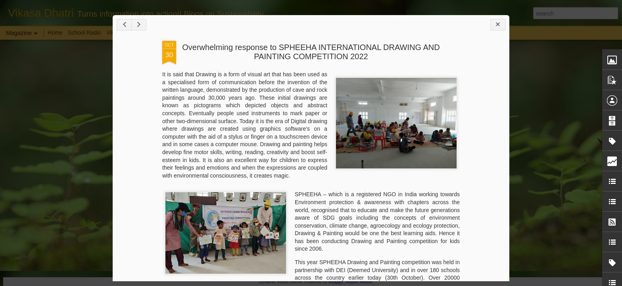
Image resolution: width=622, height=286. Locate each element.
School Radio (84, 32)
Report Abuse (359, 281)
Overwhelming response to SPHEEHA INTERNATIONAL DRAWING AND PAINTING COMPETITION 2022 (311, 52)
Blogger (335, 281)
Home (55, 32)
